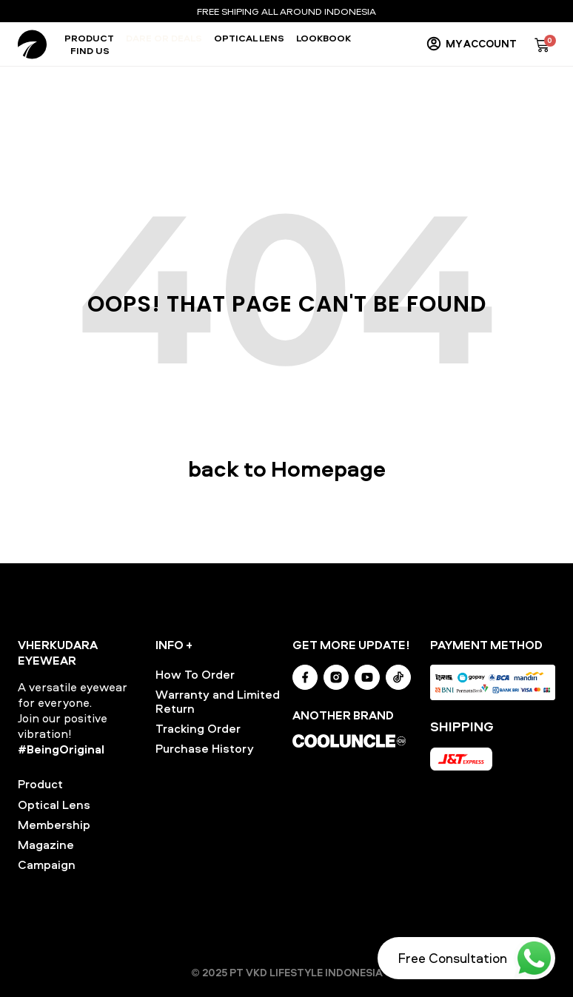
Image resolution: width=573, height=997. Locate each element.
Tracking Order (198, 728)
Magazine (46, 844)
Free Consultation (452, 958)
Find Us (90, 50)
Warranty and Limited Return (217, 701)
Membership (54, 824)
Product (89, 38)
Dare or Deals (164, 38)
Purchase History (204, 748)
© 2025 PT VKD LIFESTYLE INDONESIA (287, 972)
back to (287, 468)
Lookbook (323, 38)
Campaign (47, 864)
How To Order (195, 674)
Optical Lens (249, 38)
